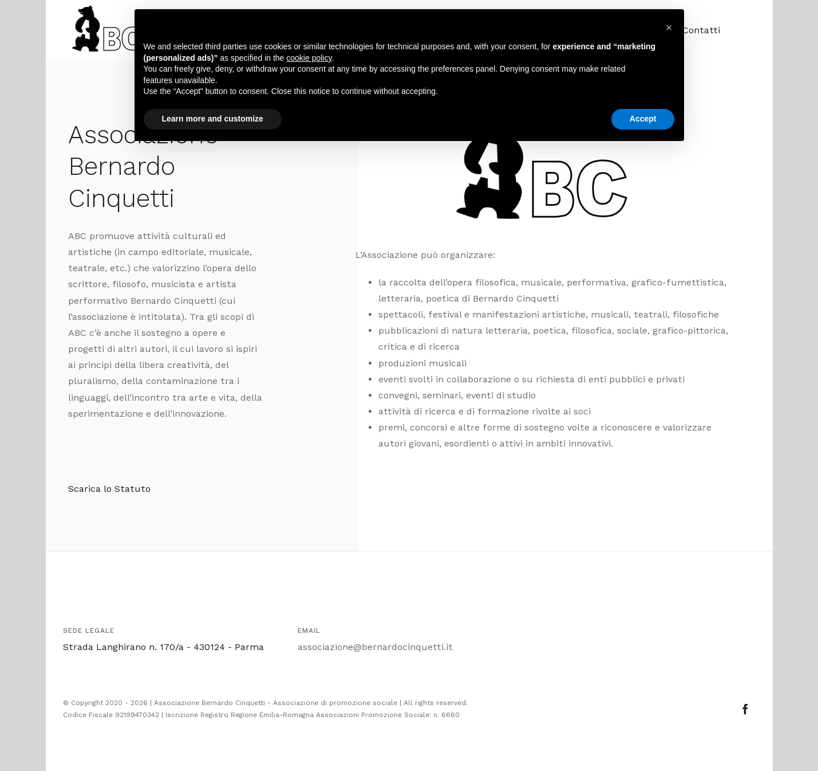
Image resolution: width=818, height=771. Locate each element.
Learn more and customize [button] (212, 118)
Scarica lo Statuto (109, 488)
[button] (669, 27)
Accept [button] (643, 118)
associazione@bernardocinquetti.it (375, 646)
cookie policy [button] (308, 57)
